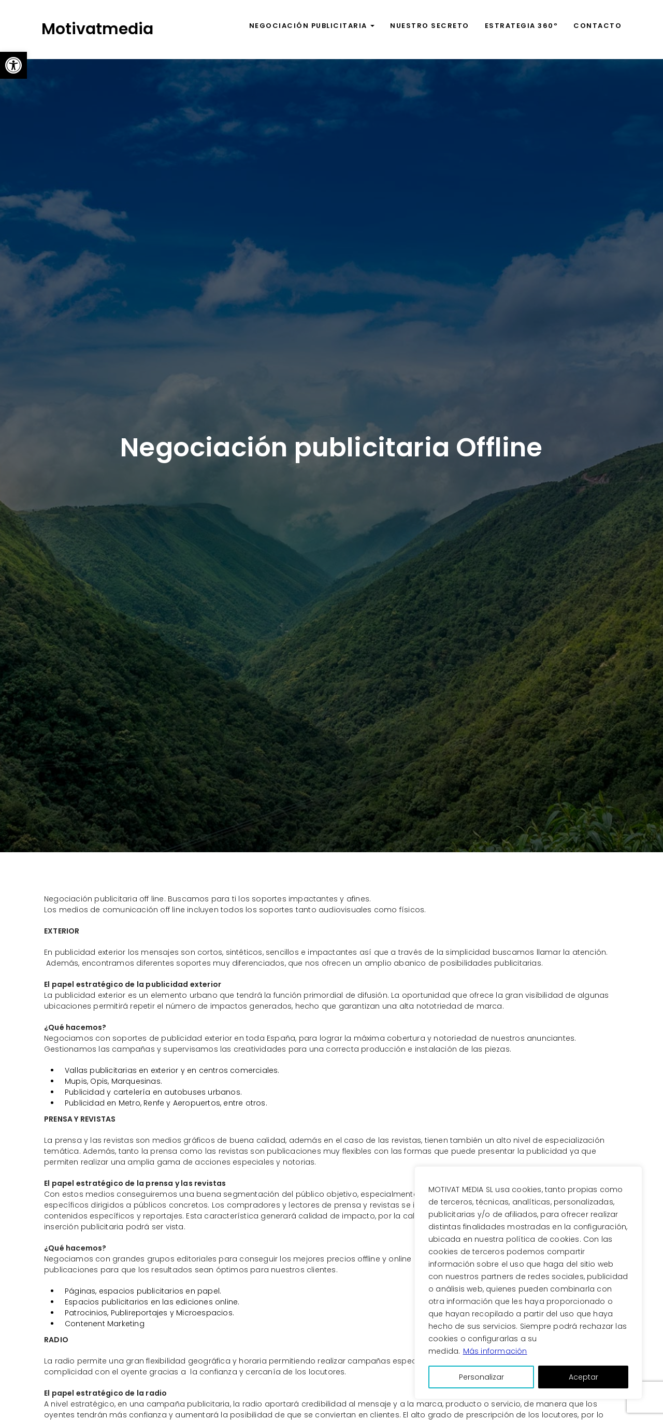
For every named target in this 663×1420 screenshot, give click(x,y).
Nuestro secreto (429, 26)
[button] (13, 65)
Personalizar (481, 1377)
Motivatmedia (97, 29)
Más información (495, 1351)
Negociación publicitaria (312, 26)
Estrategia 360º (521, 26)
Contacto (597, 26)
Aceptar (583, 1377)
